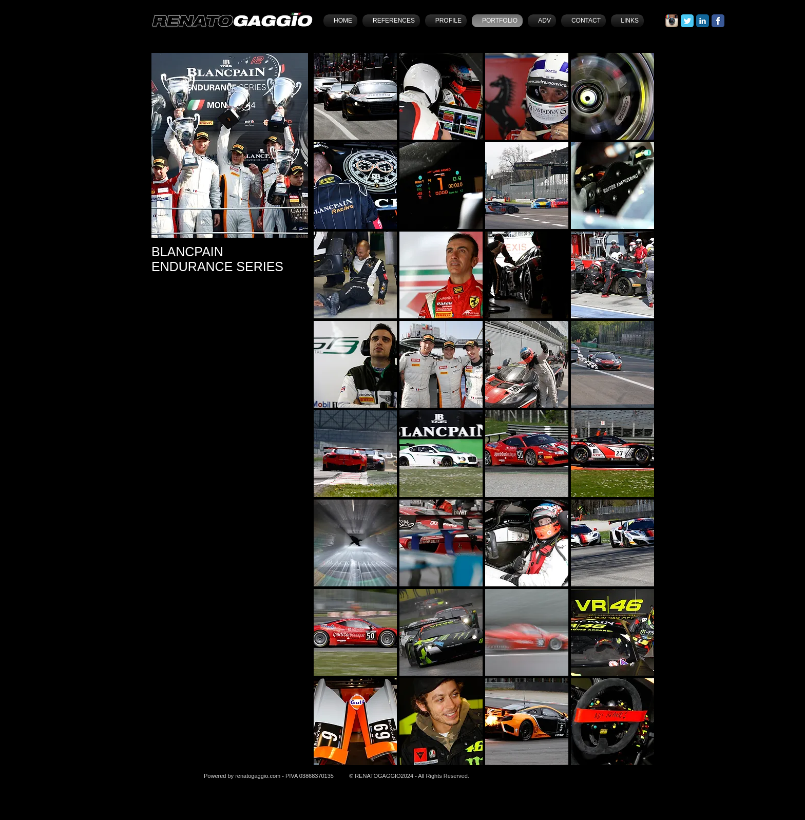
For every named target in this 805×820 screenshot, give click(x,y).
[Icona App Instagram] (671, 20)
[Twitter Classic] (687, 20)
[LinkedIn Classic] (702, 20)
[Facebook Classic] (718, 20)
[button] (355, 96)
